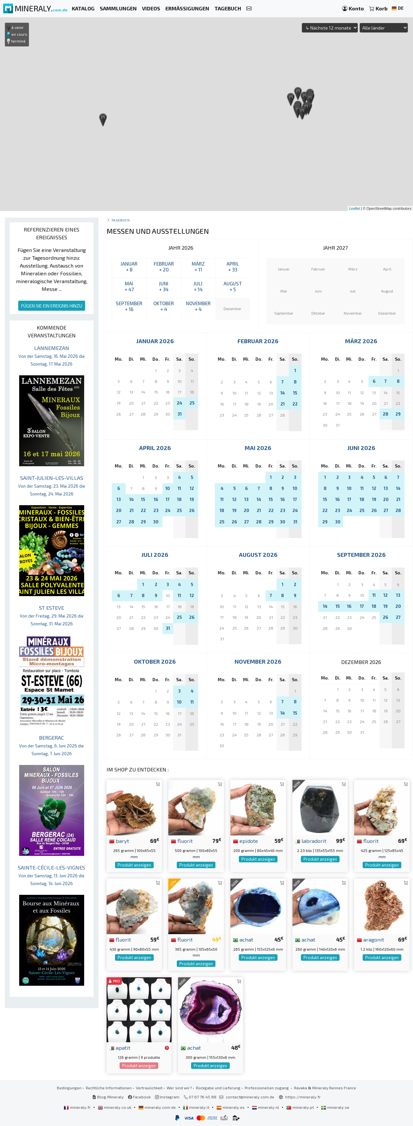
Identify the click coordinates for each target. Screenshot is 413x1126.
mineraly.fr (78, 1107)
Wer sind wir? (179, 1087)
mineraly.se (335, 1107)
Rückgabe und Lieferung (218, 1087)
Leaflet (354, 208)
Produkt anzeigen (134, 865)
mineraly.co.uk (115, 1107)
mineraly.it (196, 1107)
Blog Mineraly (108, 1097)
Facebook (139, 1097)
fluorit (182, 840)
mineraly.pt (300, 1107)
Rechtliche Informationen (109, 1087)
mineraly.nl (266, 1107)
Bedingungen (69, 1087)
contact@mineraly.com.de (250, 1097)
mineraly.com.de (157, 1107)
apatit (119, 1047)
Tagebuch (120, 220)
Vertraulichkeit (149, 1087)
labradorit (310, 840)
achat (243, 939)
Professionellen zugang (267, 1087)
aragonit (370, 939)
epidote (245, 840)
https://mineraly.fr (303, 1097)
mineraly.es (231, 1107)
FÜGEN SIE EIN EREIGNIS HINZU (51, 305)
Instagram (167, 1097)
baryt (119, 840)
